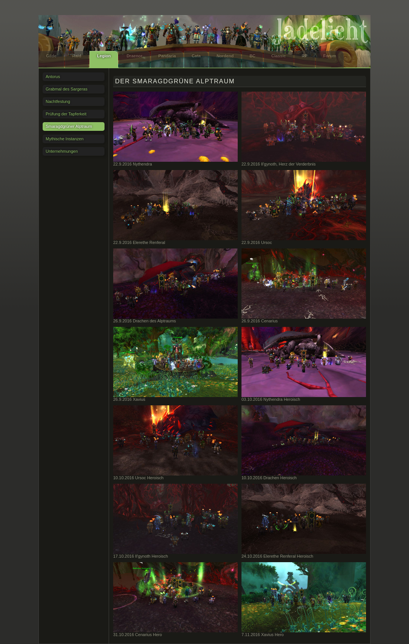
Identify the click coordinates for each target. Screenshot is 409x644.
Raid (76, 56)
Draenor (134, 56)
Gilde (51, 56)
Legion (104, 56)
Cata (196, 56)
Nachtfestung (58, 101)
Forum (329, 56)
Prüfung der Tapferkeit (66, 114)
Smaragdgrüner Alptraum (69, 126)
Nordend (225, 56)
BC (252, 56)
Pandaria (167, 56)
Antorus (53, 76)
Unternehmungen (62, 151)
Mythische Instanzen (64, 138)
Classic (278, 56)
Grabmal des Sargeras (67, 89)
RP (305, 56)
